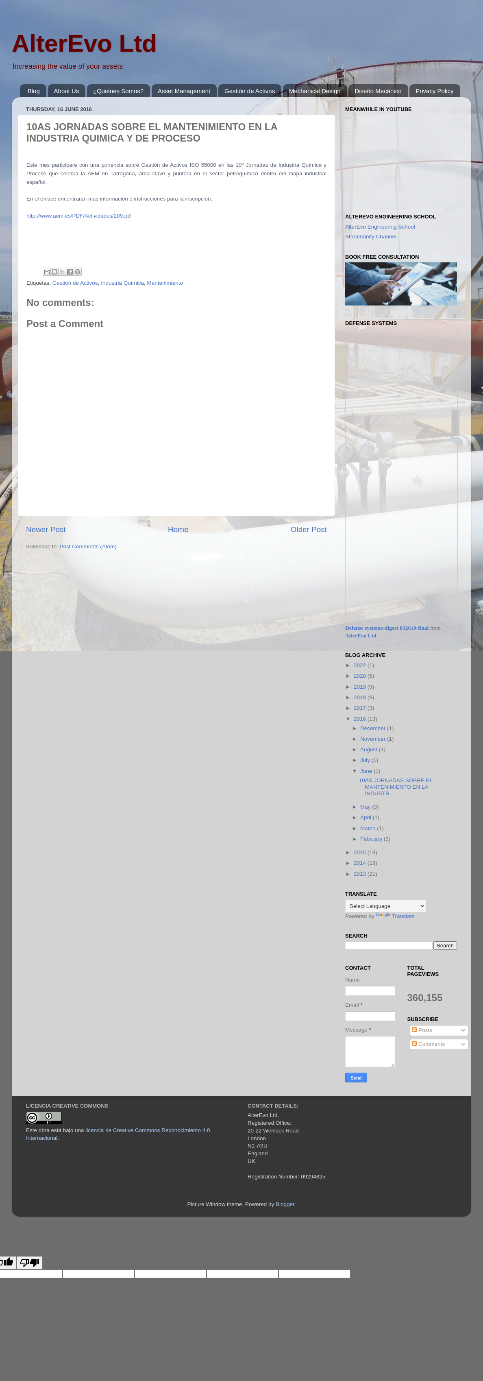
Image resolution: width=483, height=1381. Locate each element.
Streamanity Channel (370, 236)
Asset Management (184, 90)
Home (178, 529)
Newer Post (46, 529)
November (373, 739)
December (373, 728)
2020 (361, 676)
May (366, 807)
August (369, 749)
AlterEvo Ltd (84, 43)
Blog (34, 90)
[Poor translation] (30, 1263)
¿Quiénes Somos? (118, 90)
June (367, 771)
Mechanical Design (315, 90)
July (366, 760)
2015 (361, 852)
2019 (361, 687)
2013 (361, 874)
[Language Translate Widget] (385, 906)
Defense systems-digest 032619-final (387, 628)
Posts (422, 1030)
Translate (395, 916)
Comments (428, 1044)
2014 (361, 863)
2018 (361, 697)
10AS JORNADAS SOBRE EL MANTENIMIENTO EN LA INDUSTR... (396, 786)
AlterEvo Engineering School (380, 227)
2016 (361, 719)
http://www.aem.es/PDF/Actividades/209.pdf (79, 216)
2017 (361, 708)
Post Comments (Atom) (88, 546)
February (372, 839)
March (368, 828)
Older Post (309, 529)
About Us (66, 90)
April (366, 817)
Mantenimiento (165, 283)
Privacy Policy (434, 90)
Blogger (285, 1204)
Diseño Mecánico (378, 90)
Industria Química (122, 283)
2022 (361, 665)
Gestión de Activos (249, 90)
